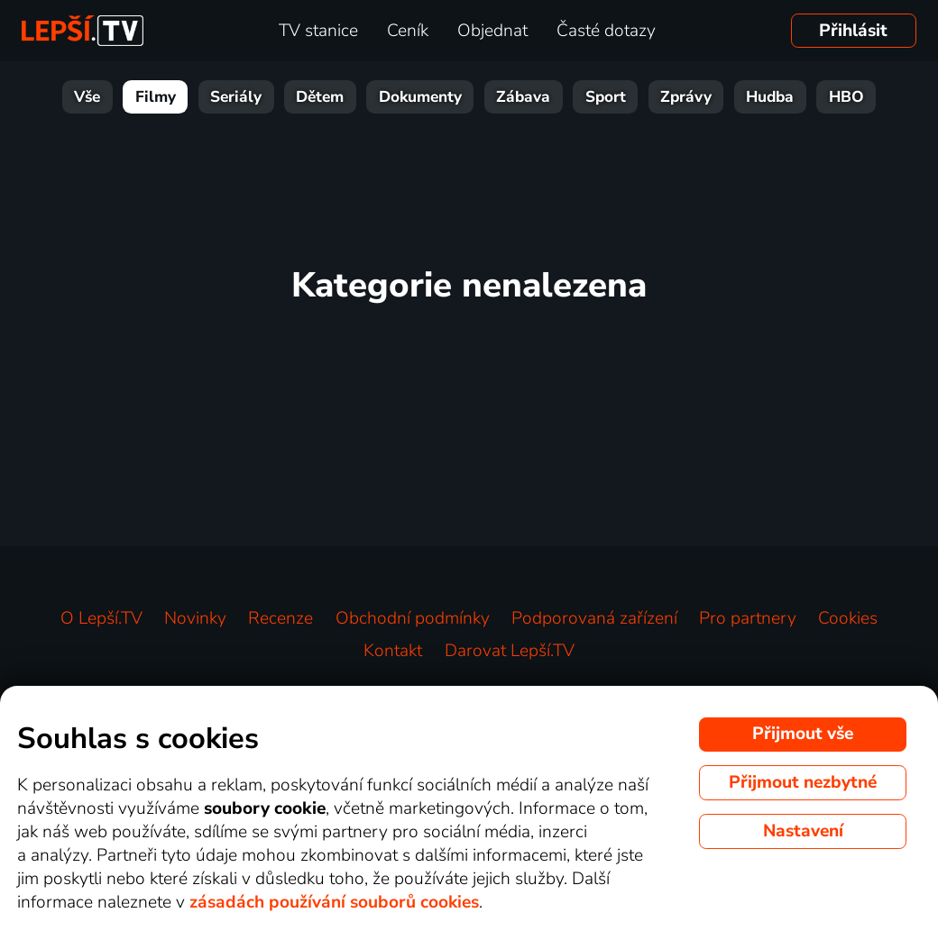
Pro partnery (747, 618)
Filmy (155, 97)
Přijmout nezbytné (803, 782)
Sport (605, 97)
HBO (846, 97)
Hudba (770, 97)
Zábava (523, 97)
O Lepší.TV (101, 618)
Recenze (280, 618)
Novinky (195, 618)
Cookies (848, 618)
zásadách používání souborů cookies (334, 902)
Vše (87, 97)
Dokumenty (420, 97)
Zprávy (686, 97)
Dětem (320, 97)
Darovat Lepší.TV (510, 650)
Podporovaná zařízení (594, 618)
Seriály (236, 97)
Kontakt (392, 650)
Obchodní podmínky (413, 618)
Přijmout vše (802, 733)
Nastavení (803, 831)
